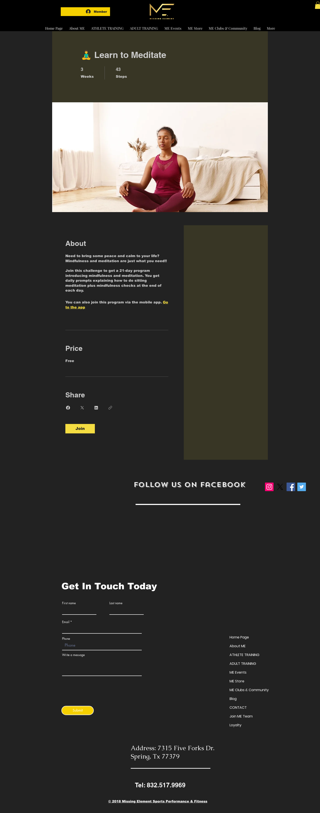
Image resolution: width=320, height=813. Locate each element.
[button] (107, 26)
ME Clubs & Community (249, 689)
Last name (115, 603)
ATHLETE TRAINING (244, 654)
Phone (66, 638)
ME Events (238, 672)
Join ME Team (241, 716)
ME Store (237, 681)
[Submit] (77, 710)
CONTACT (238, 707)
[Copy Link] (110, 407)
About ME (238, 646)
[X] (280, 487)
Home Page (239, 637)
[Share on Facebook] (68, 407)
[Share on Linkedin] (96, 407)
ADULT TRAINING (243, 663)
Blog (233, 698)
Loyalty (235, 725)
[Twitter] (301, 487)
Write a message (73, 654)
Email (65, 622)
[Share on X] (82, 407)
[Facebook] (291, 487)
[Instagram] (269, 487)
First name (69, 603)
